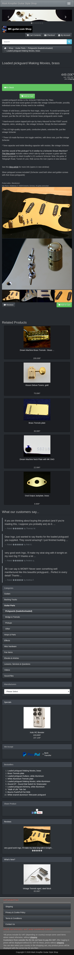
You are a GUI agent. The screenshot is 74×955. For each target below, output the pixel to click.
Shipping (9, 907)
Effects (7, 640)
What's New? (9, 859)
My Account (64, 35)
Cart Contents (34, 35)
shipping (71, 79)
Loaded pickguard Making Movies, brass (23, 51)
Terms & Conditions (13, 918)
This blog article (8, 153)
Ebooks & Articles (11, 658)
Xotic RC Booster (37, 732)
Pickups (8, 623)
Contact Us (10, 924)
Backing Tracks (10, 600)
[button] (7, 15)
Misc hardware (10, 646)
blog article (13, 167)
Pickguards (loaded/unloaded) (40, 48)
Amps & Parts (10, 635)
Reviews (9, 305)
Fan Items (8, 652)
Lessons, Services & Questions (17, 664)
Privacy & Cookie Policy (15, 912)
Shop (11, 48)
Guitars (7, 594)
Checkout (49, 35)
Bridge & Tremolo (12, 617)
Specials (7, 702)
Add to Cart (27, 96)
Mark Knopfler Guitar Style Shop (19, 3)
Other (7, 629)
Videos (7, 670)
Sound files (9, 676)
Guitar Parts (20, 48)
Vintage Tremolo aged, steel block (37, 888)
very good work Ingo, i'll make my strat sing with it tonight (27, 848)
